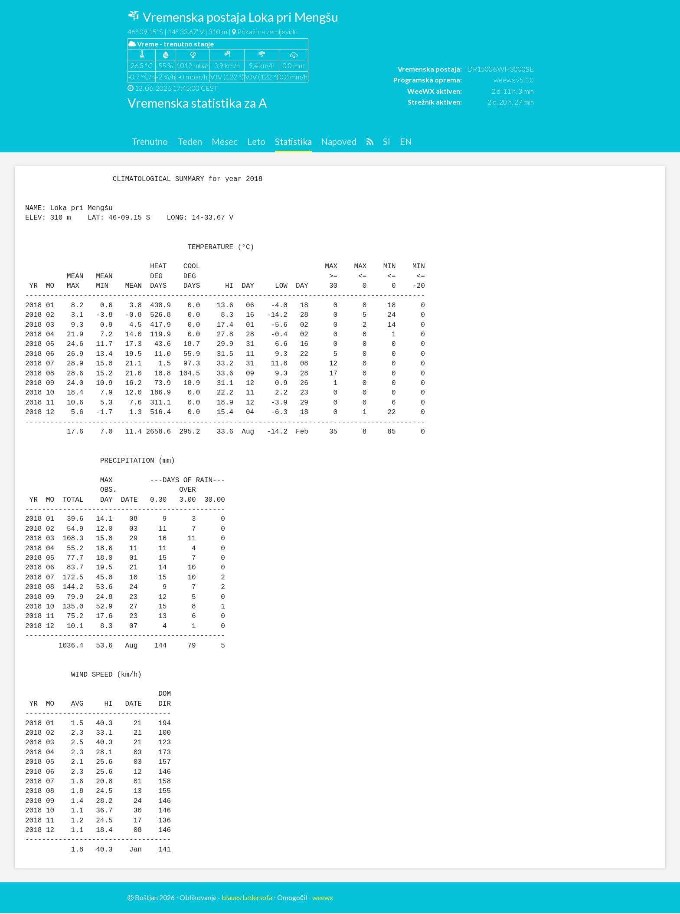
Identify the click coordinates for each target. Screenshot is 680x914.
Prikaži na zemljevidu (265, 31)
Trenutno (151, 142)
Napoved (353, 142)
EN (424, 142)
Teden (194, 142)
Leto (265, 142)
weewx (322, 898)
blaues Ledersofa (247, 898)
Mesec (231, 142)
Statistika (305, 142)
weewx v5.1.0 (514, 80)
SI (404, 142)
